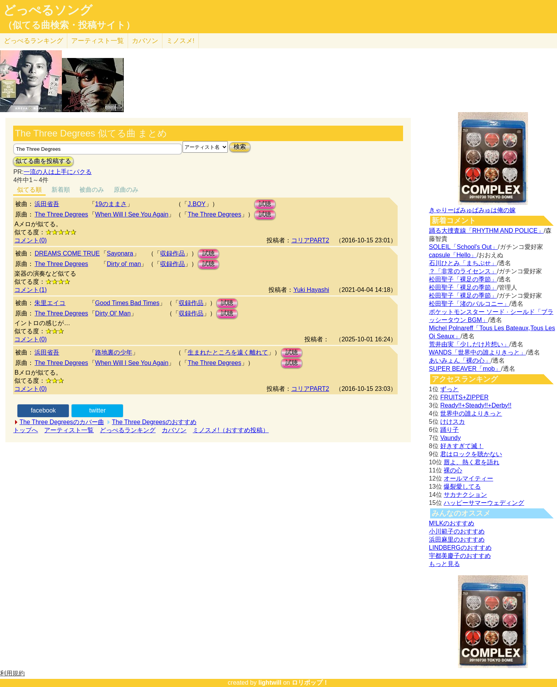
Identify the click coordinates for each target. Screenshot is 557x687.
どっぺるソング (47, 10)
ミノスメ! (180, 40)
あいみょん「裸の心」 (460, 360)
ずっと (449, 389)
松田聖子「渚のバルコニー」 (469, 303)
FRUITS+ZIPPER (464, 397)
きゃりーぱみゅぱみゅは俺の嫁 (472, 210)
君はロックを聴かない (471, 454)
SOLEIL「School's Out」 (463, 247)
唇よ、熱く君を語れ (471, 462)
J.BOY (196, 204)
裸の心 (453, 470)
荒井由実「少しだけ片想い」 (469, 344)
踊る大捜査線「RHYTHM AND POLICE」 (486, 230)
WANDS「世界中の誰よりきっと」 (477, 352)
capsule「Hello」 (453, 255)
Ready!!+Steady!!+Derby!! (475, 405)
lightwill (270, 682)
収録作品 (172, 253)
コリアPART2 (310, 240)
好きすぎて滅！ (462, 446)
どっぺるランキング (127, 430)
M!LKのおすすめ (451, 523)
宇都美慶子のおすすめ (460, 555)
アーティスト (97, 40)
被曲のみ (91, 189)
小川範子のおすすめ (457, 531)
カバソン (145, 40)
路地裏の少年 (113, 352)
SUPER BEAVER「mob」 (465, 368)
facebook (43, 410)
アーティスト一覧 (69, 430)
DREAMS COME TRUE (67, 253)
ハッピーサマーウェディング (484, 502)
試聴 (265, 204)
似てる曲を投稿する (43, 161)
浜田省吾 (46, 204)
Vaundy (450, 438)
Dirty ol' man (124, 264)
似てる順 (29, 189)
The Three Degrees (61, 214)
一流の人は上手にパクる (58, 172)
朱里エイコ (49, 303)
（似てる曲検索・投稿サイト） (69, 25)
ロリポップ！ (310, 682)
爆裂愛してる (462, 486)
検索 (240, 146)
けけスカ (452, 421)
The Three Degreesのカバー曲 (61, 422)
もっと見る (444, 564)
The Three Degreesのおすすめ (154, 422)
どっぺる (33, 40)
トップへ (25, 430)
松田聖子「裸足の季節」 (463, 279)
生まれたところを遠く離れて (228, 352)
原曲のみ (126, 189)
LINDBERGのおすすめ (460, 547)
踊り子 (449, 429)
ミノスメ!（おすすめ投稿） (230, 430)
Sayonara (120, 253)
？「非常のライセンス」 (463, 271)
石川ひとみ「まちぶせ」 (463, 263)
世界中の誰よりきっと (471, 413)
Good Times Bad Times (127, 303)
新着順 (60, 189)
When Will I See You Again (131, 214)
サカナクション (465, 494)
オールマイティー (468, 478)
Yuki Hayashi (311, 289)
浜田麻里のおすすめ (457, 539)
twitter (97, 410)
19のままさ (111, 204)
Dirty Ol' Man (113, 313)
